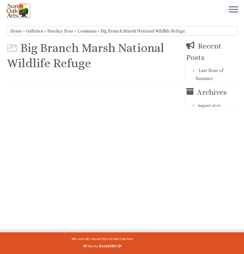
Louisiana (87, 30)
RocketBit (108, 246)
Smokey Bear (60, 30)
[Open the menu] (233, 10)
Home (16, 30)
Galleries (34, 30)
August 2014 (209, 105)
